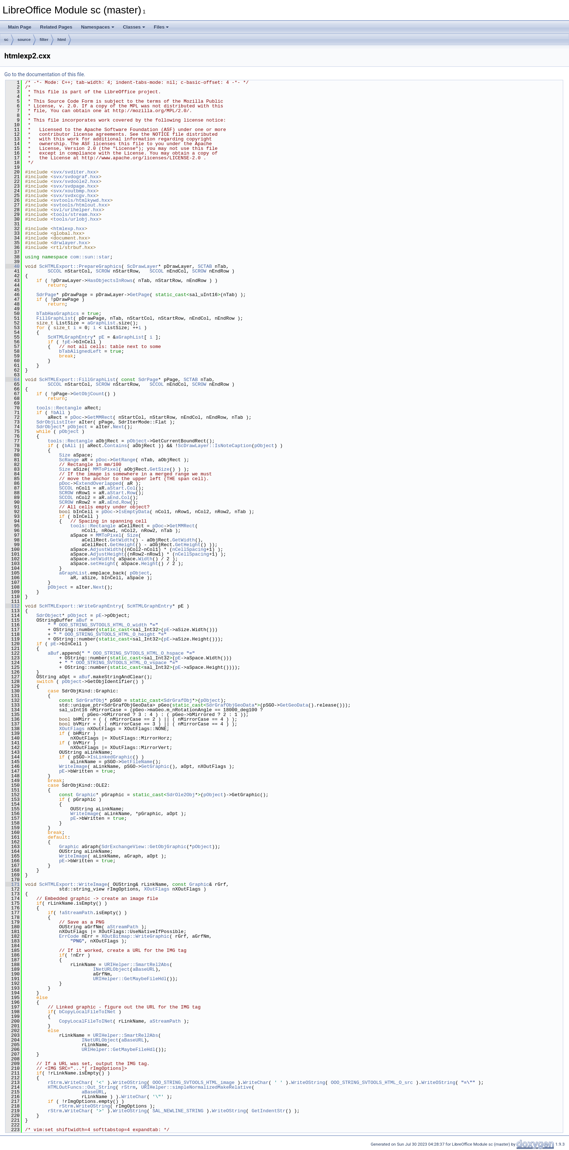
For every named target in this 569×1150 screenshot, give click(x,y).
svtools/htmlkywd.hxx (81, 200)
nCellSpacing (189, 549)
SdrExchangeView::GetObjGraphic (144, 846)
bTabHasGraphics (57, 313)
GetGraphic (155, 766)
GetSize (159, 469)
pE (102, 337)
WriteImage (73, 766)
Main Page (19, 27)
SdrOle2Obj (181, 794)
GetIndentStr (268, 1111)
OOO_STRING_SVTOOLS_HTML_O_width (103, 625)
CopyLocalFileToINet (86, 1021)
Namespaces (97, 27)
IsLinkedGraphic (111, 757)
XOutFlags (72, 728)
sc (6, 39)
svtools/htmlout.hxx (80, 205)
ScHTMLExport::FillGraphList (77, 379)
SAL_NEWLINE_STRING (177, 1111)
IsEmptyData (134, 511)
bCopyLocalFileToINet (87, 1011)
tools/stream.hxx (76, 214)
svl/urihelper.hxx (77, 209)
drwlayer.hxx (70, 243)
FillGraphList (54, 318)
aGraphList (101, 323)
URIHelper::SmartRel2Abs (136, 964)
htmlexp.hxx (69, 228)
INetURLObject (111, 969)
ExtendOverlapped (98, 483)
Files (161, 27)
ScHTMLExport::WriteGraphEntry (80, 606)
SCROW (103, 271)
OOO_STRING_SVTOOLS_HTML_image (193, 1082)
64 (12, 379)
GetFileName (136, 761)
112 (12, 606)
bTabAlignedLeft (80, 351)
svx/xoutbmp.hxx (74, 191)
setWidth (101, 559)
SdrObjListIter (56, 422)
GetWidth (121, 540)
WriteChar (77, 1082)
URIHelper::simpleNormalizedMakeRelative (196, 1087)
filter (44, 39)
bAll (59, 412)
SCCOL (55, 271)
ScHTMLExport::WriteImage (73, 884)
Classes (134, 27)
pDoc (76, 417)
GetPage (140, 294)
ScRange (69, 460)
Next (118, 426)
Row (131, 493)
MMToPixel (105, 469)
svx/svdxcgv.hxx (74, 195)
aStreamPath (77, 912)
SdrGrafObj (90, 700)
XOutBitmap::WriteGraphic (135, 936)
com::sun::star (90, 257)
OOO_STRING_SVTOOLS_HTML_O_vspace (121, 662)
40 (12, 266)
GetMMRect (100, 417)
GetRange (124, 460)
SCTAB (205, 266)
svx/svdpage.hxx (74, 186)
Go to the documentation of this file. (44, 74)
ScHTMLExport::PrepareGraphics (80, 266)
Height (149, 563)
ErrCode (69, 936)
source (23, 39)
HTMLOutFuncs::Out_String (81, 1087)
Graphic (86, 794)
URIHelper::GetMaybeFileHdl (130, 978)
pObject (77, 426)
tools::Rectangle (59, 408)
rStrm (55, 1082)
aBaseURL (143, 969)
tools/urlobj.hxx (76, 219)
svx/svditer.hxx (74, 172)
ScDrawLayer (142, 266)
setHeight (102, 563)
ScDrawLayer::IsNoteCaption (214, 445)
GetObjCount (89, 393)
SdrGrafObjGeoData (230, 705)
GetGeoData (294, 705)
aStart (115, 488)
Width (145, 559)
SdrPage (46, 294)
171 (12, 884)
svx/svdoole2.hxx (76, 181)
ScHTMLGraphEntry (70, 337)
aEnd (112, 497)
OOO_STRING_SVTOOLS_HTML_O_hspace (138, 653)
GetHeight (122, 544)
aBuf (81, 620)
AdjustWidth (105, 549)
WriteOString (130, 1082)
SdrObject (49, 426)
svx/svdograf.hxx (76, 176)
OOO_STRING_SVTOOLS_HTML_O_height (110, 634)
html (61, 39)
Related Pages (56, 27)
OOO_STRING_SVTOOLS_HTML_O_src (372, 1082)
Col (131, 488)
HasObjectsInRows (110, 280)
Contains (115, 445)
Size (64, 455)
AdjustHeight (107, 554)
